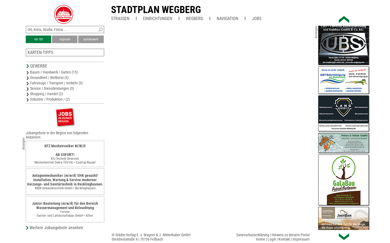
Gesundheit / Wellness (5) (49, 77)
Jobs (256, 18)
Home (260, 239)
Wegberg (194, 18)
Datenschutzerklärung (252, 235)
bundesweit (91, 39)
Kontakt (284, 239)
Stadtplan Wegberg (156, 9)
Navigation (227, 18)
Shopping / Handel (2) (46, 94)
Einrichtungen (157, 18)
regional (64, 39)
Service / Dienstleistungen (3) (52, 88)
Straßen (120, 18)
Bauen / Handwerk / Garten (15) (54, 72)
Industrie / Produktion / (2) (50, 99)
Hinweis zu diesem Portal (291, 235)
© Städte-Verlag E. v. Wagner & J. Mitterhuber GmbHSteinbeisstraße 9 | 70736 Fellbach (151, 237)
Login (272, 239)
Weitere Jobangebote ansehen (56, 227)
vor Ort (38, 39)
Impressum (301, 239)
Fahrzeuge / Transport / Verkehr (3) (56, 83)
